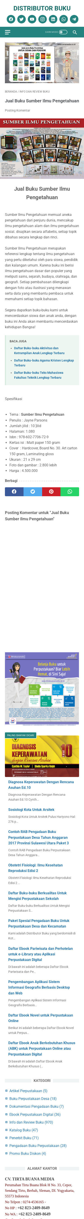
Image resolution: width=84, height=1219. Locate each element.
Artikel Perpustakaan (28, 1091)
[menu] (7, 32)
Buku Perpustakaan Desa (33, 1099)
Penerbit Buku (24, 1138)
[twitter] (21, 19)
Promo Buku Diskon (27, 1153)
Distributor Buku (42, 8)
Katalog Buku (23, 1130)
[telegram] (73, 19)
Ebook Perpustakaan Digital (35, 1114)
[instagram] (42, 19)
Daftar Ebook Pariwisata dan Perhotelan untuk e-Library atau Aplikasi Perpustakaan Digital (40, 954)
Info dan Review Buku (31, 1122)
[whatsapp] (63, 19)
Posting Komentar (17, 110)
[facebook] (10, 19)
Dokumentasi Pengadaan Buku (36, 1106)
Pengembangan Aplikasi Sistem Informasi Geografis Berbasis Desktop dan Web (39, 987)
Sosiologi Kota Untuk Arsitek (31, 810)
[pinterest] (51, 491)
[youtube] (31, 19)
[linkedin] (52, 19)
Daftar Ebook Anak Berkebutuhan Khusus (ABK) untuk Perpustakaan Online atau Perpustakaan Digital (41, 1048)
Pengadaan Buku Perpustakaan (38, 1146)
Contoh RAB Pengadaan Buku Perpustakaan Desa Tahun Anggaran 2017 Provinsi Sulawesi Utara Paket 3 (38, 837)
